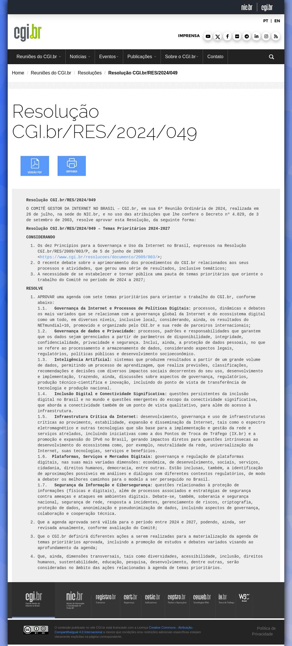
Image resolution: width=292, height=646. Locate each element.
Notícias (80, 56)
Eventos (109, 56)
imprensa (189, 35)
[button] (208, 36)
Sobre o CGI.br (182, 56)
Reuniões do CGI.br (39, 56)
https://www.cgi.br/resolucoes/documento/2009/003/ (98, 257)
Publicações (141, 56)
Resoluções (90, 72)
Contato (215, 56)
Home (18, 72)
